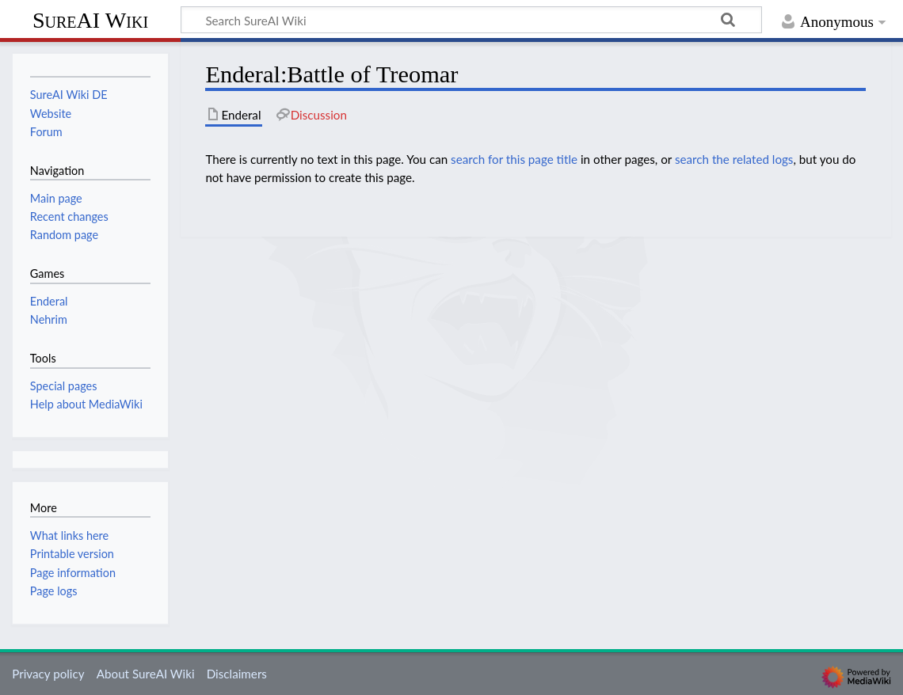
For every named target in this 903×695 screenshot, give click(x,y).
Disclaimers (237, 674)
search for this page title (514, 159)
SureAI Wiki (90, 20)
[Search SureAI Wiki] (471, 19)
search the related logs (734, 159)
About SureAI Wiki (146, 674)
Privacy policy (48, 674)
